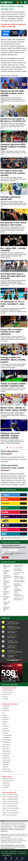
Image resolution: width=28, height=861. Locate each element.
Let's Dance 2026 (6, 785)
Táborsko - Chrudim (11, 647)
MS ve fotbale (5, 698)
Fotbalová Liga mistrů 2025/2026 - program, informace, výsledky (10, 435)
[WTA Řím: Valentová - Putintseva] (4, 627)
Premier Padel (5, 766)
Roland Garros (6, 719)
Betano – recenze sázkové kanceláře (10, 799)
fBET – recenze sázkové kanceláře (10, 814)
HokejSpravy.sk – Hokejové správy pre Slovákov (18, 585)
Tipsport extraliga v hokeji (8, 689)
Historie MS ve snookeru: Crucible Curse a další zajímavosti (12, 331)
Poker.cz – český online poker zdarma (6, 603)
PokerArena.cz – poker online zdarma (6, 598)
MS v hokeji (5, 696)
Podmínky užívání (22, 851)
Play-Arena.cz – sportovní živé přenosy (6, 593)
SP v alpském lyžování (7, 735)
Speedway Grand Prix (7, 760)
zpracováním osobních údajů (15, 553)
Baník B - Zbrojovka (11, 632)
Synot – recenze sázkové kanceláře (10, 805)
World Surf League (6, 769)
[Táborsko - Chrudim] (4, 646)
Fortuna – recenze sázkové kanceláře (10, 794)
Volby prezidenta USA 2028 (8, 780)
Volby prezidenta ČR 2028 (8, 778)
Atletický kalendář (6, 742)
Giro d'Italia (5, 728)
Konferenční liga (6, 710)
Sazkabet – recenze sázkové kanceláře (10, 801)
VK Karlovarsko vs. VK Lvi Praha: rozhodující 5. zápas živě (13, 304)
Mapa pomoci (15, 846)
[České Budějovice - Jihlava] (4, 641)
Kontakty (6, 851)
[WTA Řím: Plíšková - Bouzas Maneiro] (4, 651)
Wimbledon (5, 721)
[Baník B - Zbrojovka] (4, 632)
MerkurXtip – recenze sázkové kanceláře (11, 808)
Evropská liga (5, 708)
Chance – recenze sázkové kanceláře (10, 803)
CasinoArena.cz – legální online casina (7, 609)
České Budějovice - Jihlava (12, 642)
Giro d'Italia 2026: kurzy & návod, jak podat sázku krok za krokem (13, 276)
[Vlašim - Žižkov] (4, 656)
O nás (2, 851)
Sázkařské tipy (6, 618)
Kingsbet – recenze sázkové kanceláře (10, 812)
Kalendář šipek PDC (7, 737)
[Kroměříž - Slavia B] (4, 637)
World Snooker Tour (7, 744)
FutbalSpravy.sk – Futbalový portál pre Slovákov (18, 591)
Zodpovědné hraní (4, 829)
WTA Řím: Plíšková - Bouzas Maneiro (14, 651)
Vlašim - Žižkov (10, 656)
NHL (4, 712)
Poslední (21, 447)
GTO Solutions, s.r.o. (7, 855)
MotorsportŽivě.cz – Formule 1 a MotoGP (7, 588)
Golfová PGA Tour (6, 746)
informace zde (3, 840)
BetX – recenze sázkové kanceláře (10, 810)
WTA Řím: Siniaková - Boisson (13, 623)
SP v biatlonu (5, 733)
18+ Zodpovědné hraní (22, 853)
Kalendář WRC (6, 764)
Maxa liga (5, 715)
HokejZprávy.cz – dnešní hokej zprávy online (7, 577)
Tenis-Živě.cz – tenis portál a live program (6, 582)
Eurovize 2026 (6, 787)
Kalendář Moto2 (6, 755)
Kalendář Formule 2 (7, 753)
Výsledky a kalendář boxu (8, 771)
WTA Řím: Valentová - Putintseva (14, 627)
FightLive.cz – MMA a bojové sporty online (7, 567)
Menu (25, 2)
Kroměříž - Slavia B (11, 637)
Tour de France (6, 726)
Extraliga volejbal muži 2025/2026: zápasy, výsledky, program (13, 359)
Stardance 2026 (6, 782)
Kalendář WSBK (6, 762)
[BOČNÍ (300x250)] (11, 681)
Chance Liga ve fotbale (7, 692)
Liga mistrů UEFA (6, 706)
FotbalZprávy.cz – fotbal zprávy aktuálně (6, 572)
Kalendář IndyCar (6, 757)
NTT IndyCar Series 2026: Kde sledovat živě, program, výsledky (13, 173)
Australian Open (6, 717)
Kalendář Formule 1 (7, 694)
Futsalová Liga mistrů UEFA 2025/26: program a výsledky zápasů (13, 146)
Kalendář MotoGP (6, 730)
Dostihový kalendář (6, 751)
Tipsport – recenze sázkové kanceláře (10, 796)
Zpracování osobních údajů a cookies (8, 853)
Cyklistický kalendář (7, 739)
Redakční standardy (14, 851)
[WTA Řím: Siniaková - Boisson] (4, 622)
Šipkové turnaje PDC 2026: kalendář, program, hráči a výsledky (12, 93)
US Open (4, 724)
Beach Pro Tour (6, 748)
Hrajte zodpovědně (4, 834)
